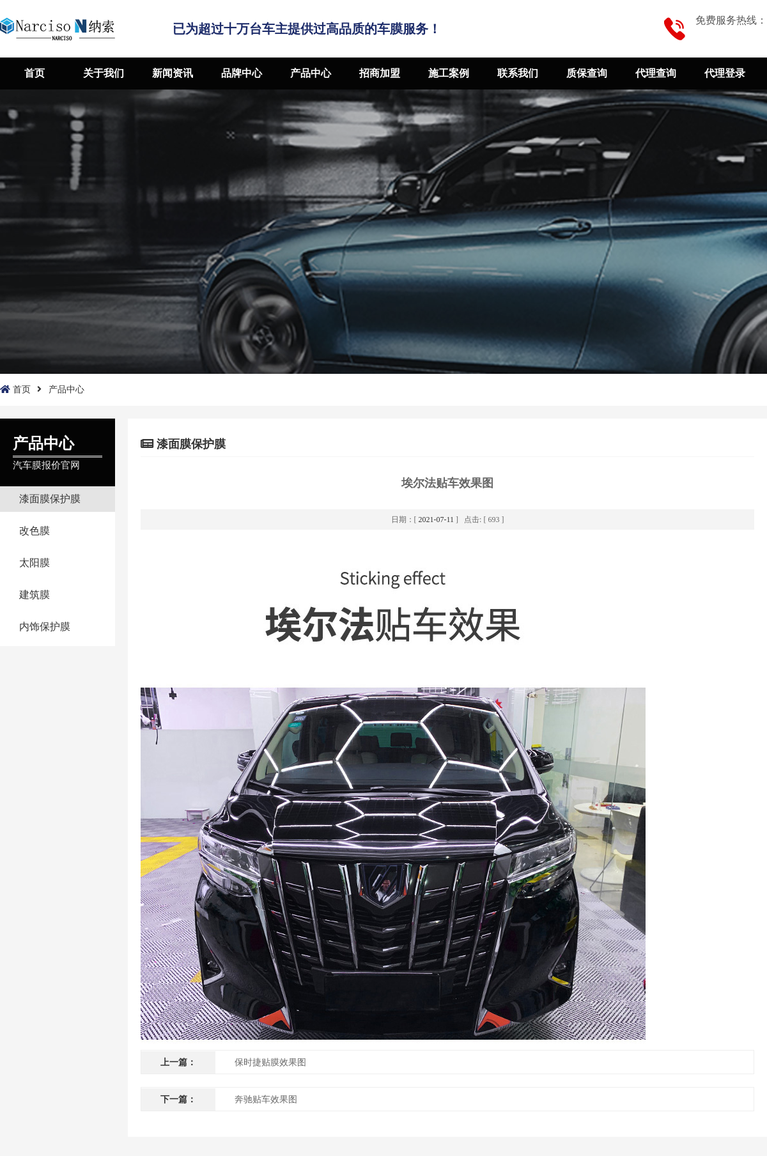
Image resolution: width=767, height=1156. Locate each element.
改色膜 (34, 530)
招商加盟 (379, 73)
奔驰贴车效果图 (266, 1099)
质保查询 (586, 73)
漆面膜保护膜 (50, 498)
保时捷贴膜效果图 (270, 1062)
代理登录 (724, 73)
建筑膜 (34, 594)
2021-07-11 (436, 519)
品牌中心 (241, 73)
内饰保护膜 (44, 626)
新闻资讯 (172, 73)
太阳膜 (34, 562)
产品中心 (310, 73)
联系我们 (517, 73)
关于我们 (103, 73)
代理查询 (655, 73)
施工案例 (448, 73)
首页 (34, 73)
